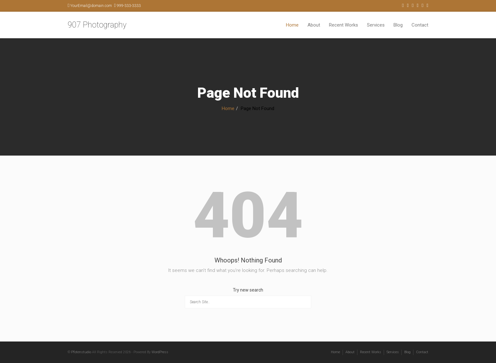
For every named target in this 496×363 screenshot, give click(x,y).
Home (292, 25)
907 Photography (97, 24)
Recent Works (343, 25)
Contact (420, 25)
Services (376, 25)
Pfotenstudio (81, 352)
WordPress (160, 352)
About (313, 25)
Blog (398, 25)
